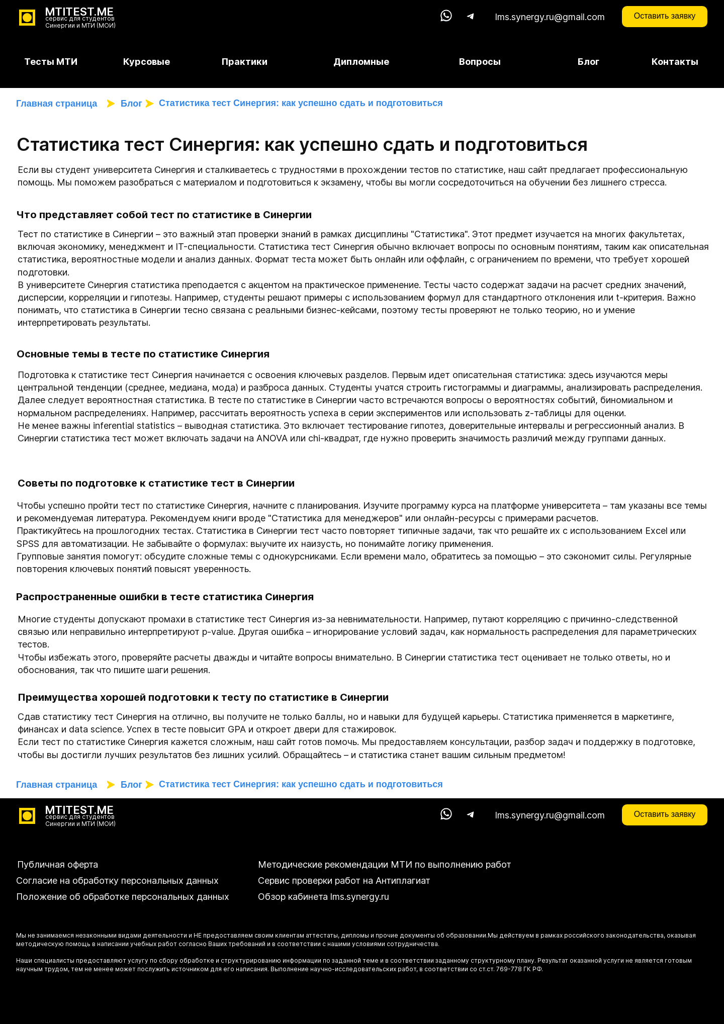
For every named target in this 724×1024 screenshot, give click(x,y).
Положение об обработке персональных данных (122, 896)
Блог (131, 104)
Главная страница (59, 104)
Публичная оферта (57, 864)
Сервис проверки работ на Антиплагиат (344, 880)
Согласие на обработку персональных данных (117, 880)
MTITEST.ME (79, 11)
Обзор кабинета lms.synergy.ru (323, 896)
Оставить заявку (665, 16)
